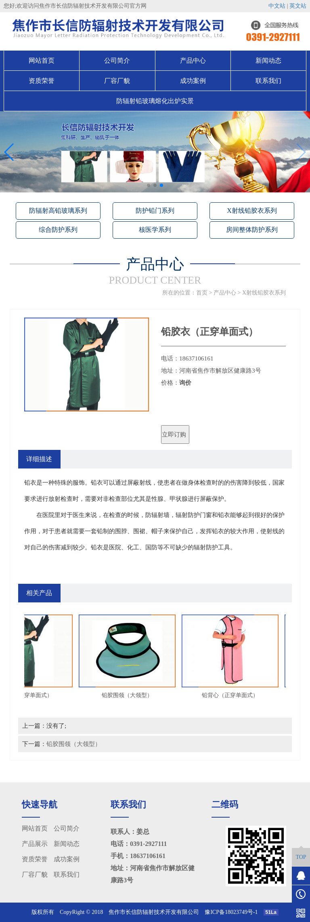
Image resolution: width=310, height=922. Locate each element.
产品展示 (35, 843)
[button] (148, 185)
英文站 (297, 6)
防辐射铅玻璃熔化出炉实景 (155, 100)
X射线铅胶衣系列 (252, 210)
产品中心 (193, 60)
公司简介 (117, 60)
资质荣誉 (41, 80)
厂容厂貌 (117, 80)
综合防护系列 (58, 229)
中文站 (276, 6)
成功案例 (193, 80)
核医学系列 (155, 229)
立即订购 (174, 434)
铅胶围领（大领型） (73, 743)
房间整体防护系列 (252, 229)
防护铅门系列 (155, 210)
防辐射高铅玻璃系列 (58, 210)
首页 (201, 293)
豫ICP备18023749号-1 (234, 912)
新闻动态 (268, 60)
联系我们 (268, 80)
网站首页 (41, 60)
